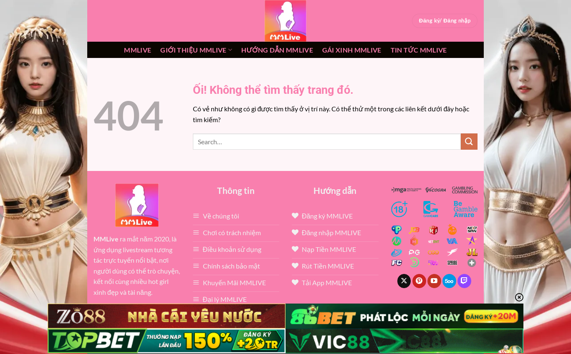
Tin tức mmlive (419, 50)
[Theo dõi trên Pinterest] (419, 281)
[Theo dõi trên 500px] (449, 281)
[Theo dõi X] (404, 281)
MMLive (137, 50)
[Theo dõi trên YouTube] (434, 281)
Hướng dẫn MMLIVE (277, 50)
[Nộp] (469, 141)
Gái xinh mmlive (352, 50)
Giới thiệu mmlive (196, 50)
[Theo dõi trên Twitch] (464, 281)
